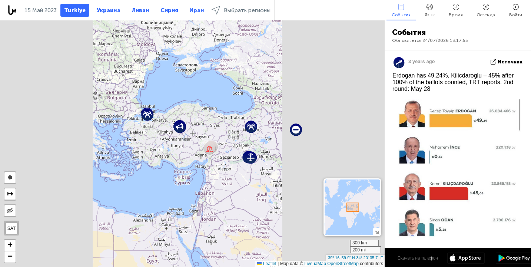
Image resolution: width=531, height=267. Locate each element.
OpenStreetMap (343, 263)
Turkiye (75, 10)
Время (456, 10)
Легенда (486, 10)
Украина (108, 10)
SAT (11, 228)
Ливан (140, 10)
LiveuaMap (315, 263)
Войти (515, 10)
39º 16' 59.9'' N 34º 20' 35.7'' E (355, 258)
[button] (250, 157)
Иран (196, 10)
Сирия (169, 10)
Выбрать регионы (241, 10)
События (401, 10)
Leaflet (266, 263)
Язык (430, 10)
